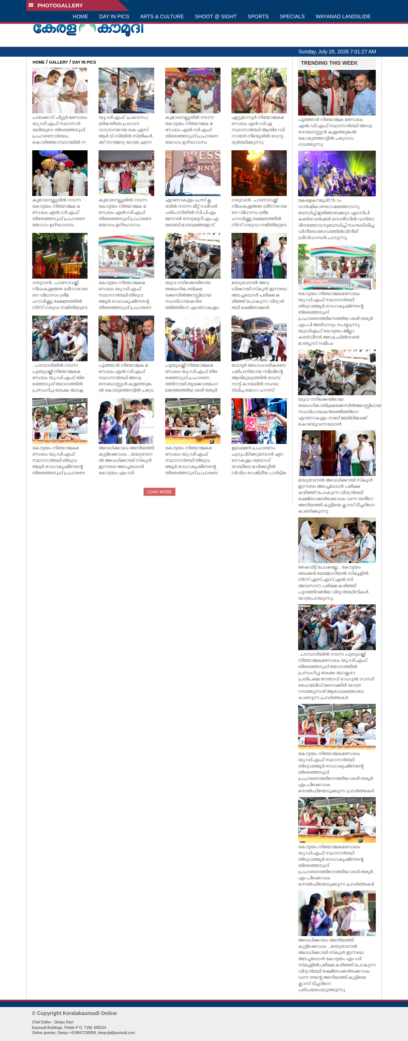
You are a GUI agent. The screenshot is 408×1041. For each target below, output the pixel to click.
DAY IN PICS (114, 16)
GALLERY (58, 62)
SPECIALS (292, 16)
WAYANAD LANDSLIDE (343, 16)
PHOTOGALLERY (55, 5)
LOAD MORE (159, 492)
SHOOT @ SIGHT (216, 16)
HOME (80, 16)
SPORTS (258, 16)
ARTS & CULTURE (162, 16)
